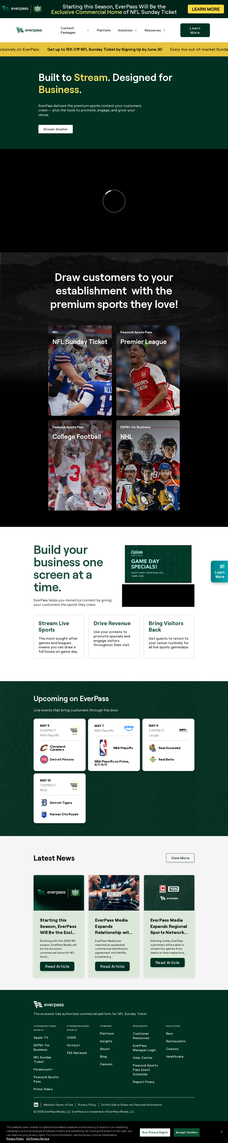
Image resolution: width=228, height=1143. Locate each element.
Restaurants (176, 1041)
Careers (106, 1064)
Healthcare (175, 1056)
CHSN (71, 1037)
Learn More (195, 30)
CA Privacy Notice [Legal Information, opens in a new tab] (37, 1138)
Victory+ (73, 1045)
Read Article (57, 966)
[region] (114, 1132)
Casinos (172, 1049)
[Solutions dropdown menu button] (136, 30)
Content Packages (68, 30)
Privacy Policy (87, 1104)
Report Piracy (143, 1082)
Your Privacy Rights (155, 1132)
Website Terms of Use (58, 1104)
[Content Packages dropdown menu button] (88, 30)
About (105, 1049)
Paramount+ (43, 1069)
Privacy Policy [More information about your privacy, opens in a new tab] (15, 1138)
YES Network (77, 1053)
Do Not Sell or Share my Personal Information (131, 1104)
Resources (153, 30)
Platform (104, 30)
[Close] (221, 1131)
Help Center (142, 1058)
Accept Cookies (186, 1132)
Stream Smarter (55, 129)
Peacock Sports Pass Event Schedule (145, 1069)
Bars (169, 1033)
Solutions (125, 30)
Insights (106, 1041)
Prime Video (43, 1089)
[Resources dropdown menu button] (164, 30)
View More (180, 858)
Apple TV (41, 1037)
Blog (103, 1056)
